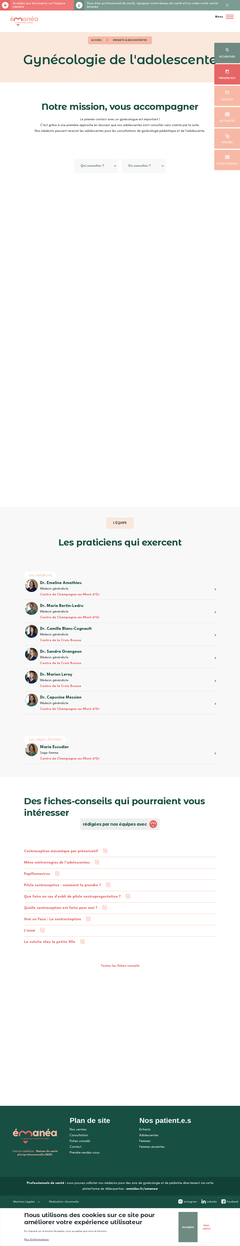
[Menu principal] (223, 17)
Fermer (227, 8)
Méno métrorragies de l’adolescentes (56, 877)
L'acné (28, 945)
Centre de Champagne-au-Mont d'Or (69, 609)
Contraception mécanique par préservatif (60, 865)
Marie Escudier (53, 761)
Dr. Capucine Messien (60, 712)
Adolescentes (149, 1149)
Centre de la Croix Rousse (59, 654)
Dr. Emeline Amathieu (60, 597)
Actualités (227, 121)
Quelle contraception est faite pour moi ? (59, 922)
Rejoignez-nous (79, 5)
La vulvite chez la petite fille (48, 956)
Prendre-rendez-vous (85, 1167)
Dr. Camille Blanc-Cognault (65, 643)
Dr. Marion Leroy (55, 689)
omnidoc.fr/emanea (142, 1203)
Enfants (145, 1144)
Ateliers (227, 142)
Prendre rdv (227, 78)
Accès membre (5, 5)
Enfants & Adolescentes (130, 40)
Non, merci (198, 1227)
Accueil (96, 40)
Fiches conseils (227, 164)
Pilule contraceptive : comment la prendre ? (61, 899)
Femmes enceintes (152, 1161)
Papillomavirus (36, 888)
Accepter (180, 1227)
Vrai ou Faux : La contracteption (51, 933)
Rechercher (227, 57)
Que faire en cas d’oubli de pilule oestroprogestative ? (71, 911)
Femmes (144, 1155)
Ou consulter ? (83, 180)
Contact (227, 99)
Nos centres (78, 1144)
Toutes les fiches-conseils (120, 980)
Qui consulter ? (84, 166)
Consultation (79, 1149)
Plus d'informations (35, 1240)
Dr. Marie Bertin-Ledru (60, 620)
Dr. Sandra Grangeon (60, 666)
